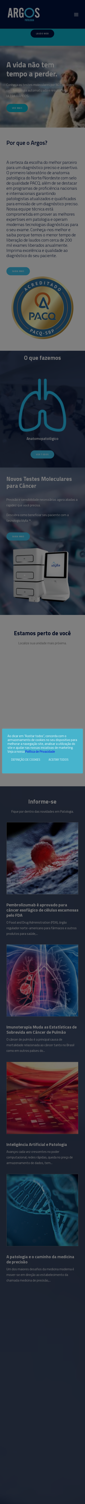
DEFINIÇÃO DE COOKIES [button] (25, 759)
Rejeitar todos (18, 766)
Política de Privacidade (40, 751)
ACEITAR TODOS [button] (59, 759)
